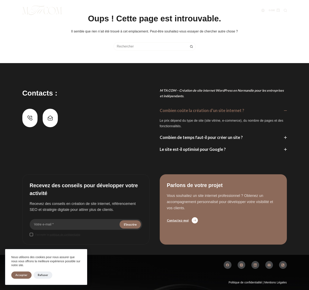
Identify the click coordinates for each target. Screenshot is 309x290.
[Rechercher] (285, 10)
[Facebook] (227, 265)
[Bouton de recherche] (191, 46)
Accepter (21, 275)
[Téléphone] (283, 265)
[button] (223, 110)
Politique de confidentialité (246, 282)
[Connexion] (263, 10)
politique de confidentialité (65, 234)
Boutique (90, 10)
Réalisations (142, 10)
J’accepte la (57, 234)
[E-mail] (269, 265)
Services (116, 10)
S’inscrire (130, 224)
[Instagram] (241, 265)
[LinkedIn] (255, 265)
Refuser (43, 275)
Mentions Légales (275, 282)
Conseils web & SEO (199, 10)
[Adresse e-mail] (74, 224)
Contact (229, 10)
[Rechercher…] (150, 46)
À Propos (168, 10)
